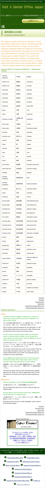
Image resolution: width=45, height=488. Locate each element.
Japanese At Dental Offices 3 (23, 473)
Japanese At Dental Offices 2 (23, 469)
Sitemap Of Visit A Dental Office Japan (18, 480)
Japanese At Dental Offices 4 (23, 476)
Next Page (41, 304)
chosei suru (5, 245)
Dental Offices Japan (33, 457)
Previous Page (39, 302)
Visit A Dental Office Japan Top (35, 308)
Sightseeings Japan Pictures (31, 461)
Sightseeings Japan (13, 461)
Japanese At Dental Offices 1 (32, 465)
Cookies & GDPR (33, 21)
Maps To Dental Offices (13, 465)
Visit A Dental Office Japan (23, 8)
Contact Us (36, 480)
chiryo (4, 110)
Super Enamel (22, 424)
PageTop (41, 298)
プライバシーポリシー (23, 484)
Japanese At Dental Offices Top (34, 306)
